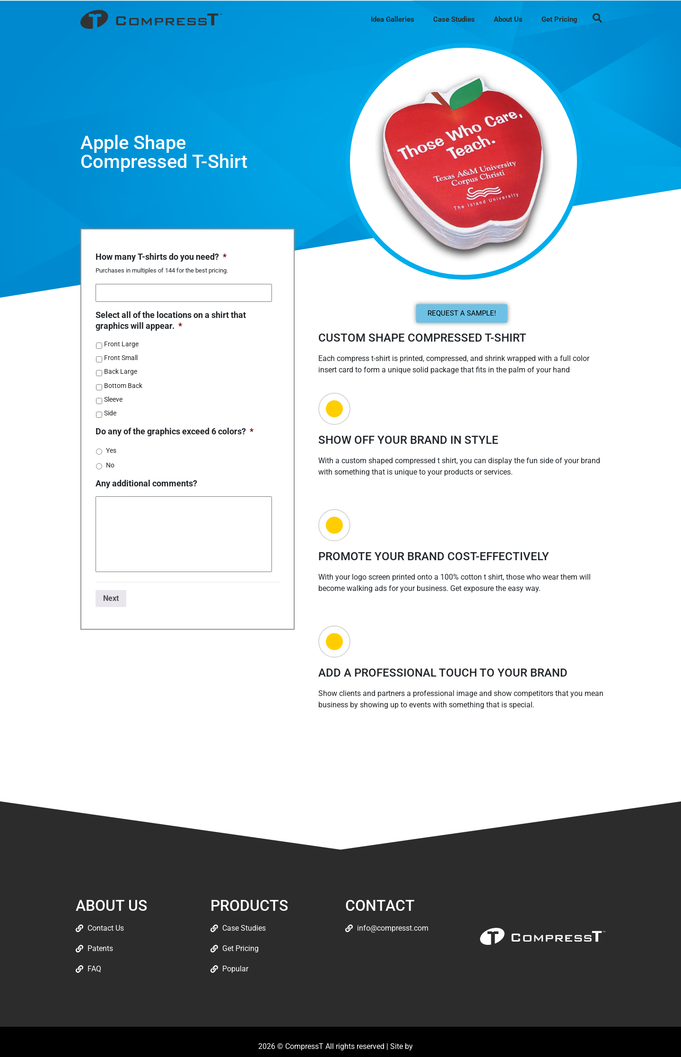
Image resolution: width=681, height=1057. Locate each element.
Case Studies (454, 19)
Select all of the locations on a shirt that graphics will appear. (171, 320)
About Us (508, 19)
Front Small (121, 357)
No (110, 465)
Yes (111, 450)
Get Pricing (559, 19)
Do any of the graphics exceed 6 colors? (174, 431)
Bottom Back (123, 385)
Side (110, 413)
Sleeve (113, 399)
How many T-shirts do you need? (161, 257)
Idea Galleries (392, 19)
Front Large (121, 344)
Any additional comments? (146, 483)
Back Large (120, 371)
